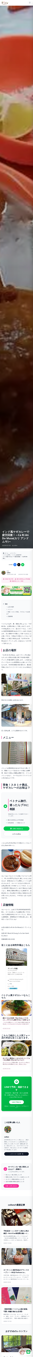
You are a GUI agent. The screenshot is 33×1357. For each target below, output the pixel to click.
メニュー (10, 609)
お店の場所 (11, 607)
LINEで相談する (16, 829)
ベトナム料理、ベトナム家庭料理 (12, 555)
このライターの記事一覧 (16, 1154)
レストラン (13, 553)
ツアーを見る (16, 834)
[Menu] (30, 3)
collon (8, 572)
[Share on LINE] (22, 564)
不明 (10, 984)
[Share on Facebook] (15, 564)
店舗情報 (10, 616)
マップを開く (13, 988)
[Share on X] (18, 564)
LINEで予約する (16, 1102)
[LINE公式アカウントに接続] (25, 1352)
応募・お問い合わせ (11, 1186)
